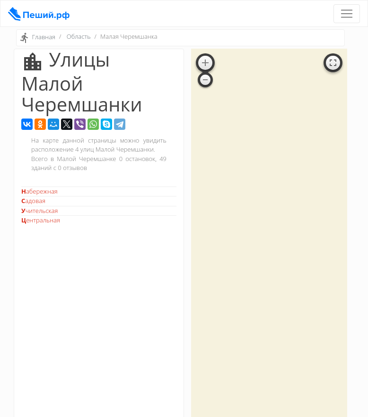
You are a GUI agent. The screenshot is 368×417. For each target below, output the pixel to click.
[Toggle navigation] (346, 13)
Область (79, 36)
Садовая (33, 200)
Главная (43, 37)
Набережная (39, 191)
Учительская (39, 210)
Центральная (40, 220)
